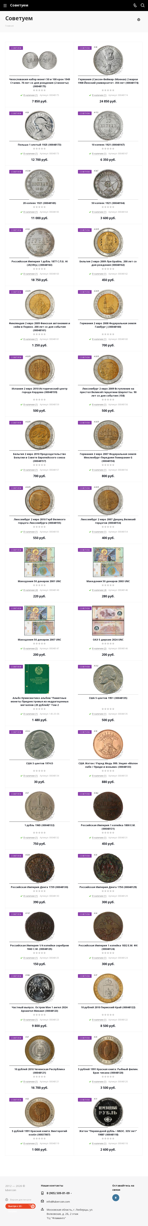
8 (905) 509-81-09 (58, 1193)
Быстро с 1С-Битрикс (15, 1207)
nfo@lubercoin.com (58, 1201)
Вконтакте (115, 1197)
